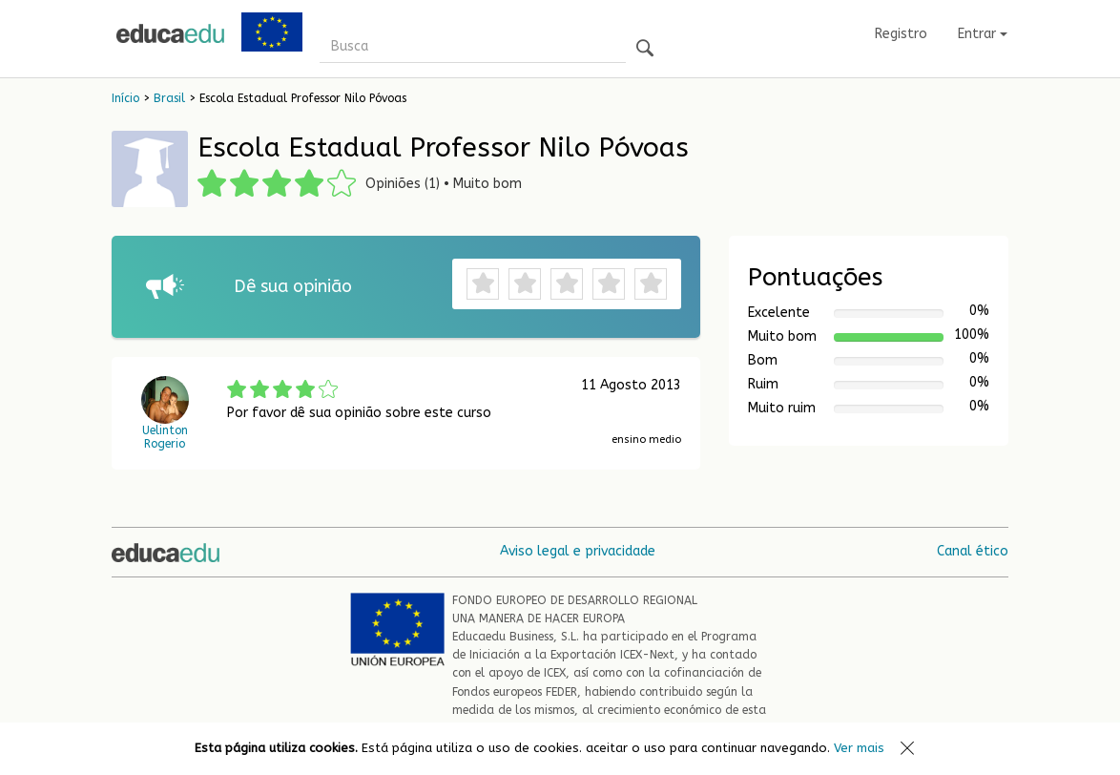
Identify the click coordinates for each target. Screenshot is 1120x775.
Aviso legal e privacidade (577, 551)
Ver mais (859, 748)
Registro (901, 34)
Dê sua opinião (293, 286)
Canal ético (972, 551)
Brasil (169, 98)
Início (125, 98)
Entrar (982, 34)
